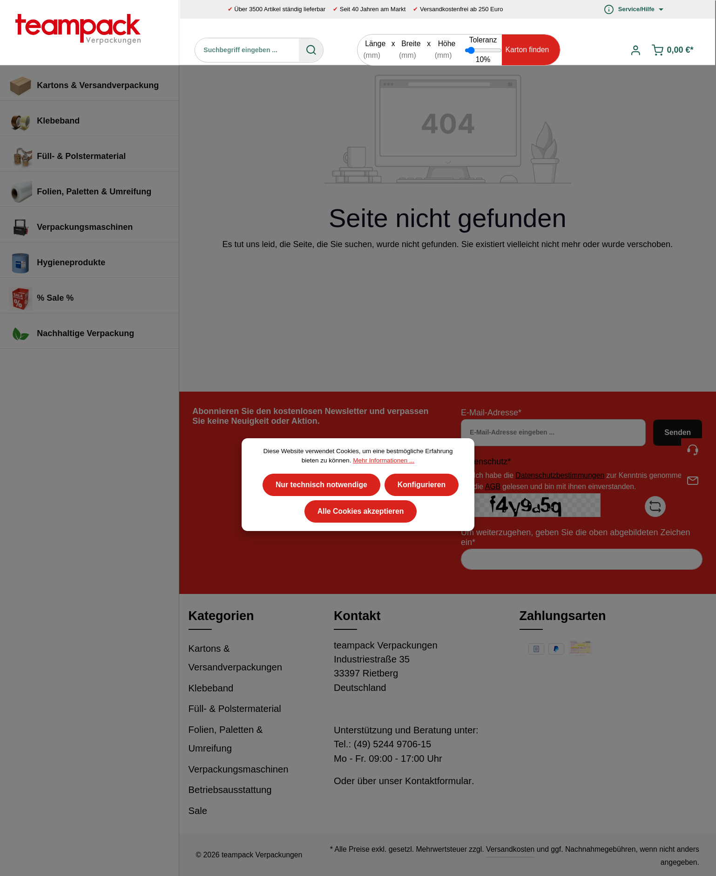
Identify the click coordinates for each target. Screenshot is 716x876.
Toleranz (483, 40)
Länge (375, 44)
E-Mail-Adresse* (491, 412)
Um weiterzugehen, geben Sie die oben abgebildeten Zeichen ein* (575, 537)
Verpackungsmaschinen (239, 769)
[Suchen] (311, 50)
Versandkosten (510, 849)
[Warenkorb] (673, 50)
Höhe (447, 44)
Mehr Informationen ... (383, 476)
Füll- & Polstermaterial (235, 709)
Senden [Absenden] (677, 432)
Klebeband (211, 688)
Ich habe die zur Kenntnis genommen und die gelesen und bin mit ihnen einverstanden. (586, 480)
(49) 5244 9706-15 (393, 744)
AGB (492, 486)
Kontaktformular (438, 781)
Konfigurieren (422, 500)
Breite (410, 44)
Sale (198, 811)
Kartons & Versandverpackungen (236, 658)
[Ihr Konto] (636, 50)
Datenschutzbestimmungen (559, 475)
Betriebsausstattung (230, 790)
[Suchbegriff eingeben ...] (247, 50)
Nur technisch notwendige (321, 500)
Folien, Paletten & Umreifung (226, 739)
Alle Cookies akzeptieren (360, 527)
